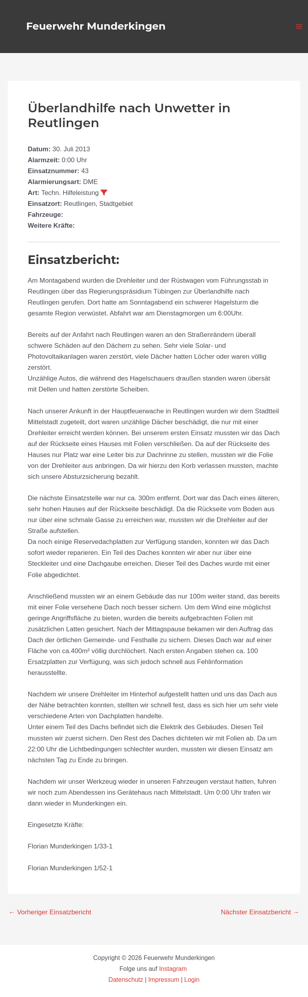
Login (191, 979)
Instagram (174, 968)
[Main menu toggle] (299, 26)
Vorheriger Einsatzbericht (50, 912)
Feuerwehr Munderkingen (96, 26)
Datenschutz (127, 979)
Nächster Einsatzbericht (260, 912)
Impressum (163, 979)
